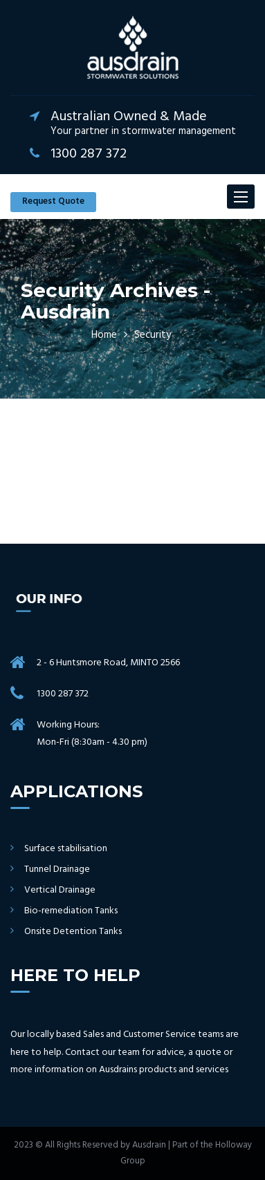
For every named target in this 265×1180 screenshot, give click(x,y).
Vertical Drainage (59, 890)
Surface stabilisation (65, 849)
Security (152, 335)
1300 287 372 (63, 694)
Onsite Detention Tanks (73, 932)
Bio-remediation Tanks (71, 911)
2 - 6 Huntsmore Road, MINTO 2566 (108, 663)
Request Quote (53, 201)
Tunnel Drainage (57, 870)
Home (104, 335)
